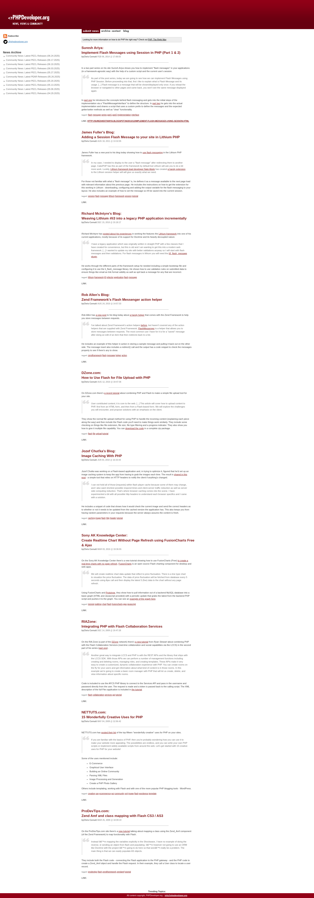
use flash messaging (153, 152)
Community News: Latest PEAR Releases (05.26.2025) (33, 76)
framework (119, 196)
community (119, 793)
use (97, 793)
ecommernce (105, 793)
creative (91, 793)
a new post (101, 315)
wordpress (143, 793)
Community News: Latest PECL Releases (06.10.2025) (33, 64)
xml (126, 793)
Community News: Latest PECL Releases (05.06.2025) (33, 89)
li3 (105, 277)
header (113, 518)
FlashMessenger (146, 328)
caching (91, 518)
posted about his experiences (117, 234)
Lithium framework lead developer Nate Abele (132, 169)
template (152, 793)
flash (90, 115)
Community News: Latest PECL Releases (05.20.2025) (33, 81)
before (144, 325)
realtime (98, 604)
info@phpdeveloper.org (176, 895)
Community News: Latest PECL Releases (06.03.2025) (33, 68)
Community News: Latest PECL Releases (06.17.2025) (33, 60)
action (124, 355)
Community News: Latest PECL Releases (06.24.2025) (33, 56)
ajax (125, 604)
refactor (110, 277)
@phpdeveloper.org (15, 41)
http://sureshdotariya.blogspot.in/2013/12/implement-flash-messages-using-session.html (138, 121)
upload (99, 434)
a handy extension (176, 169)
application (119, 277)
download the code (134, 428)
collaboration (98, 695)
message (97, 115)
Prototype (110, 592)
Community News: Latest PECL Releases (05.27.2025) (33, 72)
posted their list (108, 732)
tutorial (135, 196)
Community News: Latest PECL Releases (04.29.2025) (33, 93)
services (108, 695)
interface (135, 115)
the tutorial (137, 689)
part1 (109, 115)
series (104, 115)
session (91, 196)
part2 (114, 115)
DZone (115, 642)
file (94, 434)
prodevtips (92, 872)
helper (118, 355)
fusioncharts (117, 604)
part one (88, 100)
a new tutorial (141, 642)
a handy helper (137, 315)
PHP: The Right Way (157, 40)
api (114, 695)
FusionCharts (125, 564)
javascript (131, 604)
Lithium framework (168, 234)
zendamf (120, 872)
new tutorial (124, 831)
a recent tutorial (111, 393)
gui (112, 793)
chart (104, 604)
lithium (112, 196)
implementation (124, 115)
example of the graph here (142, 599)
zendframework (95, 355)
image (98, 518)
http (108, 518)
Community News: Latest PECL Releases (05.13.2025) (33, 85)
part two (156, 103)
